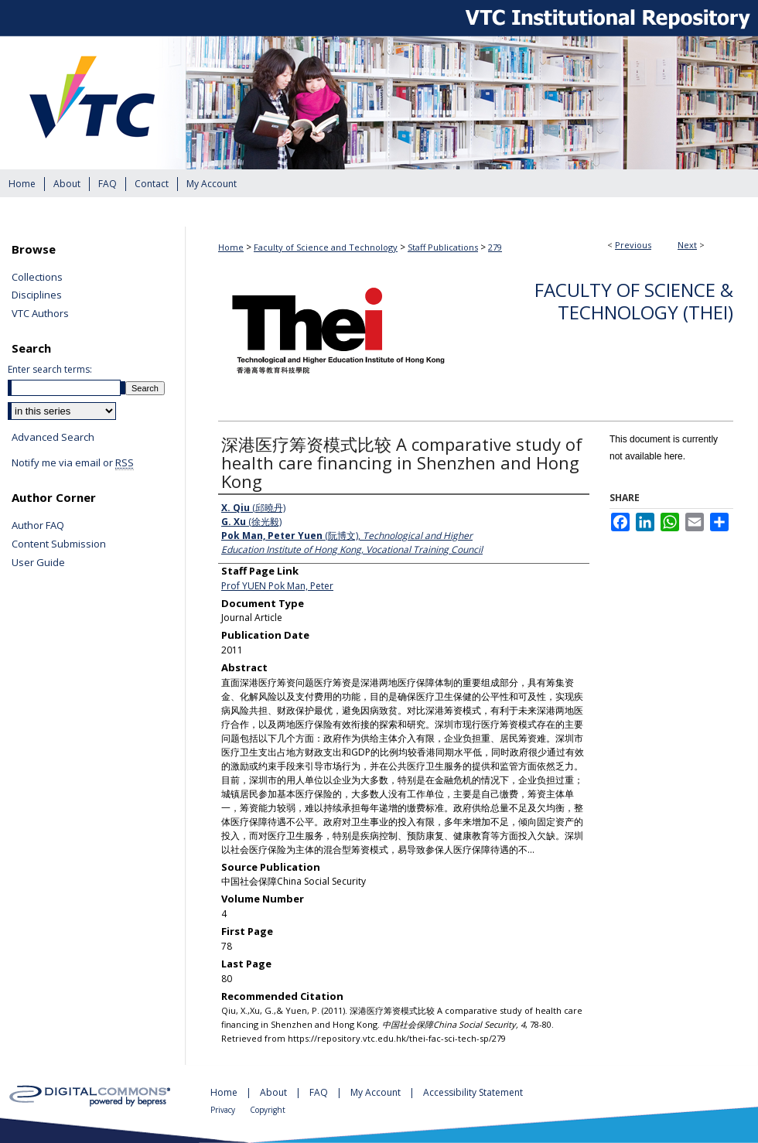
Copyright (267, 1109)
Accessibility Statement (473, 1092)
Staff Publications (443, 247)
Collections (37, 277)
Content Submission (59, 544)
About (274, 1092)
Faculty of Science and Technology (326, 247)
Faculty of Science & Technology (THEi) (633, 301)
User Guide (38, 563)
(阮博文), (352, 542)
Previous (633, 245)
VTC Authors (40, 314)
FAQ (319, 1092)
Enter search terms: (50, 369)
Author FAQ (38, 526)
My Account (376, 1092)
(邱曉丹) (253, 507)
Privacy (223, 1109)
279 (495, 247)
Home (231, 247)
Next (687, 245)
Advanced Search (53, 437)
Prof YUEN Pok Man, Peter (277, 585)
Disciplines (37, 295)
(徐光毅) (251, 521)
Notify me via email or (73, 463)
